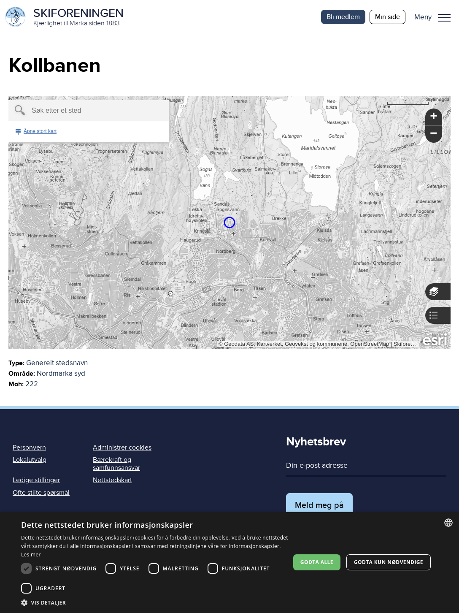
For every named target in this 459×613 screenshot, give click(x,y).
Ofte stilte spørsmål (41, 492)
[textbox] (74, 110)
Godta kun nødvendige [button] (388, 562)
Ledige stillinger (36, 480)
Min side (387, 17)
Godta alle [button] (316, 562)
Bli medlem (343, 17)
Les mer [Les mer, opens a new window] (31, 554)
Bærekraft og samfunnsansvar (116, 464)
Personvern (29, 447)
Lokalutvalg (29, 460)
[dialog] (229, 562)
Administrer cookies (122, 447)
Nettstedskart (112, 480)
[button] (435, 16)
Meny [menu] (444, 17)
